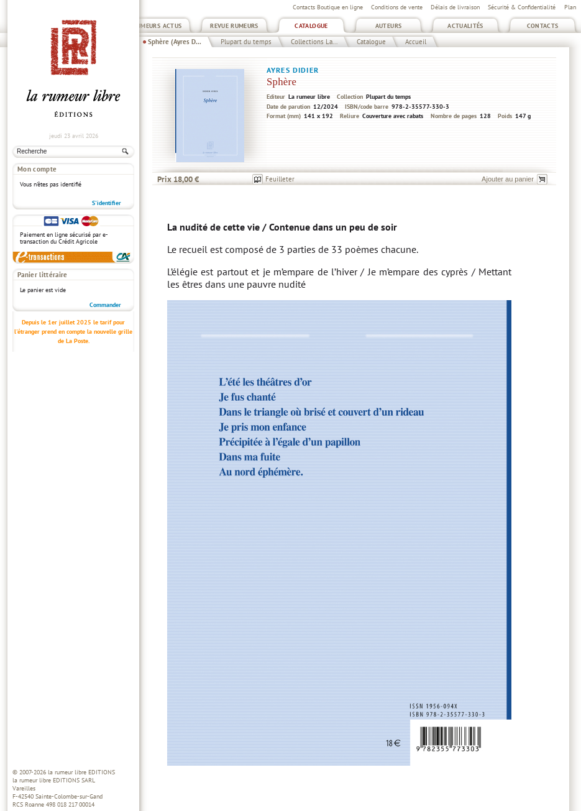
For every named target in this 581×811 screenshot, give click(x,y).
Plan (570, 7)
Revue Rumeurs (234, 26)
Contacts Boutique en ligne (328, 7)
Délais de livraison (455, 7)
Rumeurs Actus (157, 26)
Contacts (543, 26)
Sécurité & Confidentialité (522, 7)
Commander (105, 305)
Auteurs (388, 26)
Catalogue (311, 26)
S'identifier (106, 203)
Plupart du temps (246, 41)
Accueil (415, 41)
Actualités (465, 26)
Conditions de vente (397, 7)
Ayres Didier (293, 70)
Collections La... (314, 41)
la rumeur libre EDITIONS (81, 772)
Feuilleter (280, 179)
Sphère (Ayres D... (174, 41)
